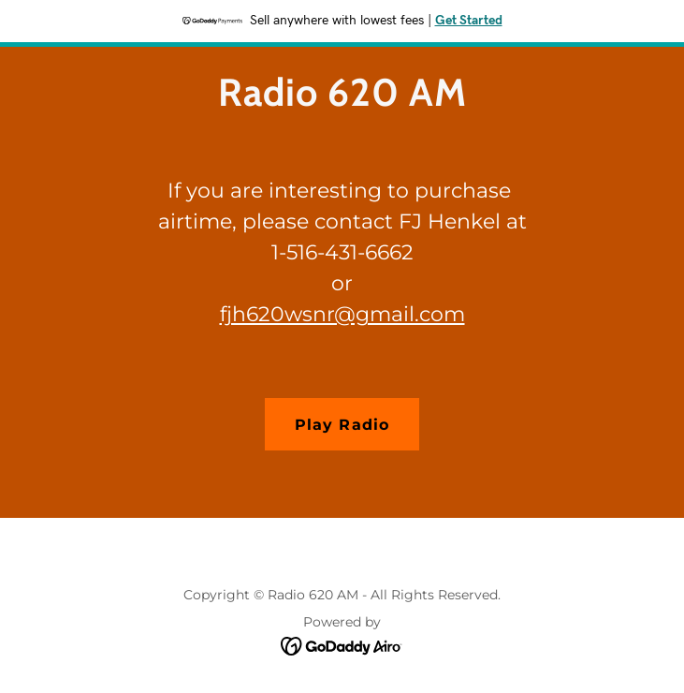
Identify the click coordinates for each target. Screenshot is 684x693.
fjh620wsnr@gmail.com (342, 314)
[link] (342, 101)
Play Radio (341, 425)
